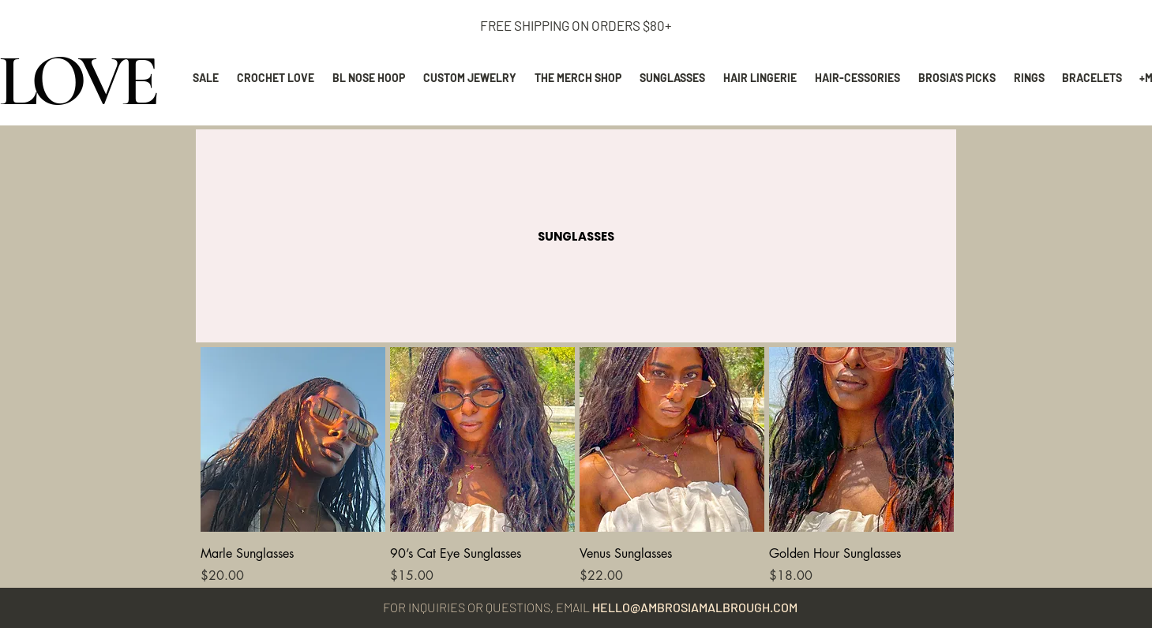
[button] (576, 235)
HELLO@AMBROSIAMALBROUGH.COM (694, 607)
